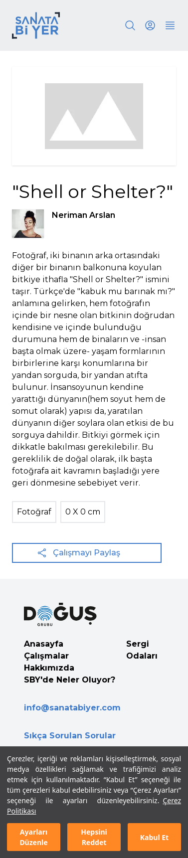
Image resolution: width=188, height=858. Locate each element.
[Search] (130, 25)
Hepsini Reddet (94, 837)
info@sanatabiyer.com (72, 707)
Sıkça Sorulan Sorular (70, 735)
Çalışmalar (46, 656)
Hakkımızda (49, 668)
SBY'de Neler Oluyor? (69, 680)
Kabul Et (154, 837)
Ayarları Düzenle (33, 837)
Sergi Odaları (142, 650)
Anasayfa (43, 644)
